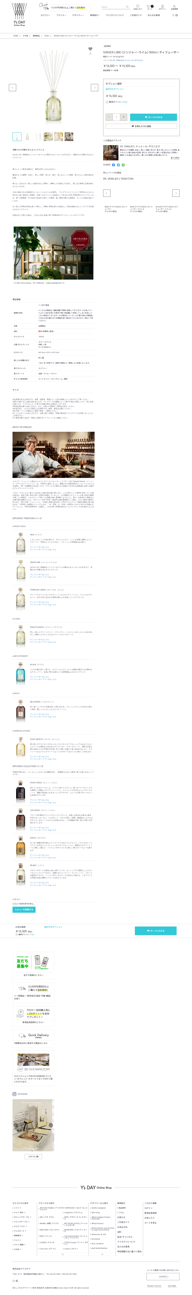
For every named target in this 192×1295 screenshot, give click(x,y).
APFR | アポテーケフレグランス (75, 1218)
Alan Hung (96, 1212)
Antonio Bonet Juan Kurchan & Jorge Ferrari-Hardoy (103, 1229)
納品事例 (122, 1208)
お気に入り (150, 1218)
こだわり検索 (151, 1203)
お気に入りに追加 (141, 126)
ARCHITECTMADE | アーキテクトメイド (52, 1209)
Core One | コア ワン (48, 1249)
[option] (116, 197)
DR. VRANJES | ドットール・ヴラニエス (128, 60)
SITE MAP (172, 1286)
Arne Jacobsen (98, 1244)
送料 (119, 1232)
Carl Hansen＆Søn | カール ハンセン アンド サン (75, 1237)
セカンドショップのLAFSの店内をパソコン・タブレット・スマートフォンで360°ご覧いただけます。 (33, 1079)
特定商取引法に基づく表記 (129, 1252)
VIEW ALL (33, 1157)
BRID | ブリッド (46, 1236)
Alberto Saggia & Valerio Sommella (101, 1218)
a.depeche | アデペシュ (73, 1212)
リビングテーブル (21, 1222)
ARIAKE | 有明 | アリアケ (49, 1223)
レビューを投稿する (24, 909)
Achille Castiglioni (99, 1208)
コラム (121, 1212)
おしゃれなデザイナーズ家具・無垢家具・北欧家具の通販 (35, 1288)
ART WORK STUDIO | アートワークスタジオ (76, 1224)
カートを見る (151, 1223)
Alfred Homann (97, 1223)
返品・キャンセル (124, 1237)
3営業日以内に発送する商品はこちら (30, 1043)
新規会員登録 (151, 1213)
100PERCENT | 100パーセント (76, 1208)
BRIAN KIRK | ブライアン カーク (75, 1230)
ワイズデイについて (115, 15)
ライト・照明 (18, 1245)
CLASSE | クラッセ (47, 1242)
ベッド (16, 1240)
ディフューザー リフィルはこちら (43, 550)
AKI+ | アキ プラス (47, 1217)
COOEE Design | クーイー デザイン (76, 1243)
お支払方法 (122, 1227)
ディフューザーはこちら (39, 547)
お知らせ (121, 1217)
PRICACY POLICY (154, 1286)
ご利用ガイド (136, 15)
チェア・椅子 (18, 1212)
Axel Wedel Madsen (99, 1248)
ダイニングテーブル (21, 1217)
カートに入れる (153, 117)
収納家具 (17, 1235)
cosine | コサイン (71, 1249)
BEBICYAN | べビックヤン (50, 1230)
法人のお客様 (154, 15)
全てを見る (176, 158)
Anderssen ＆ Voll (99, 1234)
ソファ (16, 1208)
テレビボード (19, 1231)
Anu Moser (96, 1239)
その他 (16, 1249)
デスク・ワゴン (19, 1226)
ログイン (149, 1208)
